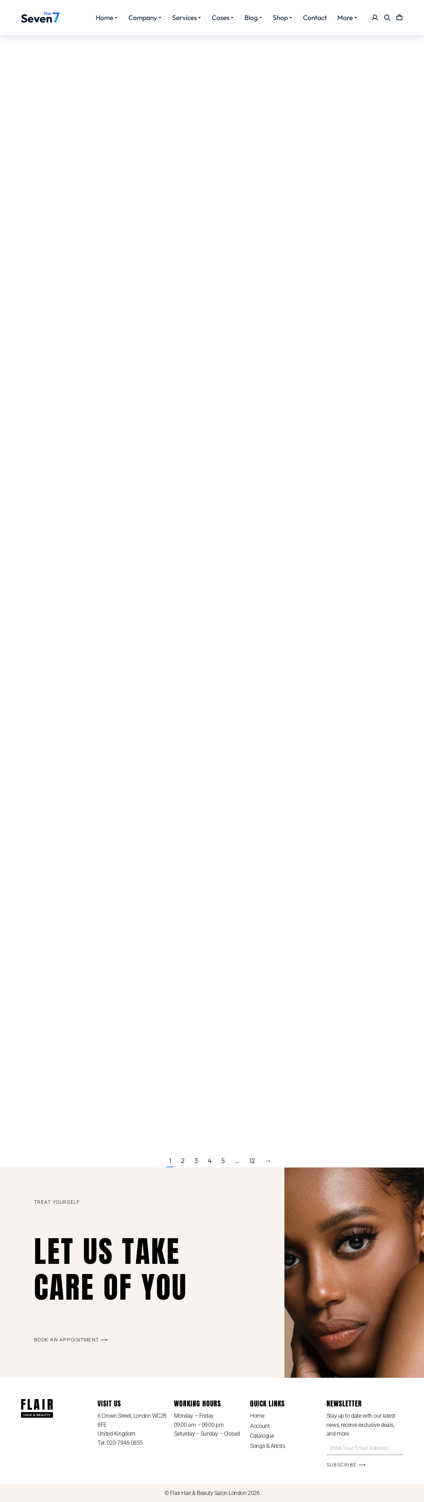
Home (257, 1415)
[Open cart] (399, 17)
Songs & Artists (267, 1446)
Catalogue (262, 1435)
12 (252, 1160)
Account (259, 1426)
